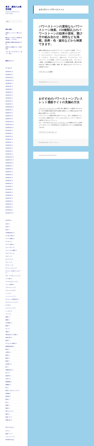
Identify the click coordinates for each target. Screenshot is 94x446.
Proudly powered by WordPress (48, 155)
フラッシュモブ (10, 290)
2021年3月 (8, 104)
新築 (7, 361)
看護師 (7, 384)
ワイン (7, 314)
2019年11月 (9, 124)
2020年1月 (8, 118)
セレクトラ (8, 259)
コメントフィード (10, 436)
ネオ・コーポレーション (12, 275)
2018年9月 (8, 166)
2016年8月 (8, 195)
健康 (7, 320)
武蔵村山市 (8, 370)
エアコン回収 (9, 244)
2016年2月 (8, 204)
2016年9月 (8, 192)
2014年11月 (9, 213)
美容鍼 (7, 393)
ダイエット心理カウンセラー (13, 271)
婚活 (7, 340)
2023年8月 (8, 83)
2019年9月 (8, 130)
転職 (7, 405)
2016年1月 (8, 207)
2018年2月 (8, 183)
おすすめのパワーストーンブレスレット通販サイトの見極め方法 (61, 100)
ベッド (7, 293)
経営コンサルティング (11, 390)
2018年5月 (8, 177)
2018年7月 (8, 171)
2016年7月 (8, 198)
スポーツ (8, 256)
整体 (7, 358)
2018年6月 (8, 174)
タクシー (8, 262)
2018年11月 (9, 160)
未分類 (7, 364)
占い (7, 328)
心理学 (7, 352)
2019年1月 (8, 154)
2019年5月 (8, 142)
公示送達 (8, 323)
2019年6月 (8, 139)
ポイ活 (7, 305)
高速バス (8, 417)
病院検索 (8, 381)
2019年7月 (8, 136)
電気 (7, 414)
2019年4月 (8, 145)
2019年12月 (9, 121)
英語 (7, 399)
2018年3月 (8, 180)
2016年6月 (8, 201)
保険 (7, 317)
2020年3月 (8, 113)
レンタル (8, 311)
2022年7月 (8, 95)
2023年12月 (9, 77)
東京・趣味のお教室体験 (14, 7)
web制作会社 (9, 232)
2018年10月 (9, 163)
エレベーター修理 (10, 250)
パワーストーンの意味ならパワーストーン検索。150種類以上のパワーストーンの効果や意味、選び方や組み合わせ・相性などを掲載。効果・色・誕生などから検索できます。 (60, 35)
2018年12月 (9, 157)
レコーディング (10, 308)
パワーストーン (10, 287)
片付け (7, 379)
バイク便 (8, 278)
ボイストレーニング (11, 302)
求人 (7, 373)
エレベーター (9, 247)
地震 (7, 331)
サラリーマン (9, 253)
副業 (7, 326)
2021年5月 (8, 101)
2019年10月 (9, 127)
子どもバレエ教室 (10, 343)
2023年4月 (8, 89)
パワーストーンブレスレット (48, 108)
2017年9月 (8, 186)
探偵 (7, 355)
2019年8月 (8, 133)
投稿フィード (9, 434)
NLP (7, 230)
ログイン (8, 431)
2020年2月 (8, 116)
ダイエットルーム (10, 268)
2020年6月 (8, 110)
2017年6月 (8, 189)
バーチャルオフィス (11, 281)
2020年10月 (9, 107)
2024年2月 (8, 74)
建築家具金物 (9, 346)
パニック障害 (9, 284)
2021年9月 (8, 98)
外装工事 (8, 337)
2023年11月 (9, 80)
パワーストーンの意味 (46, 72)
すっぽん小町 (9, 235)
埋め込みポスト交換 (11, 334)
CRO (7, 227)
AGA (7, 224)
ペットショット (10, 296)
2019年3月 (8, 148)
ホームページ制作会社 (11, 299)
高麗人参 (8, 420)
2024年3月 (8, 71)
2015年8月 (8, 210)
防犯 (7, 408)
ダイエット (8, 265)
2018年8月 (8, 169)
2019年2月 (8, 151)
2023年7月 (8, 86)
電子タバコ (8, 411)
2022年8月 (8, 92)
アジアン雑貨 (9, 238)
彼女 (7, 349)
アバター (8, 241)
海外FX (7, 376)
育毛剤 (7, 396)
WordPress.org (10, 439)
